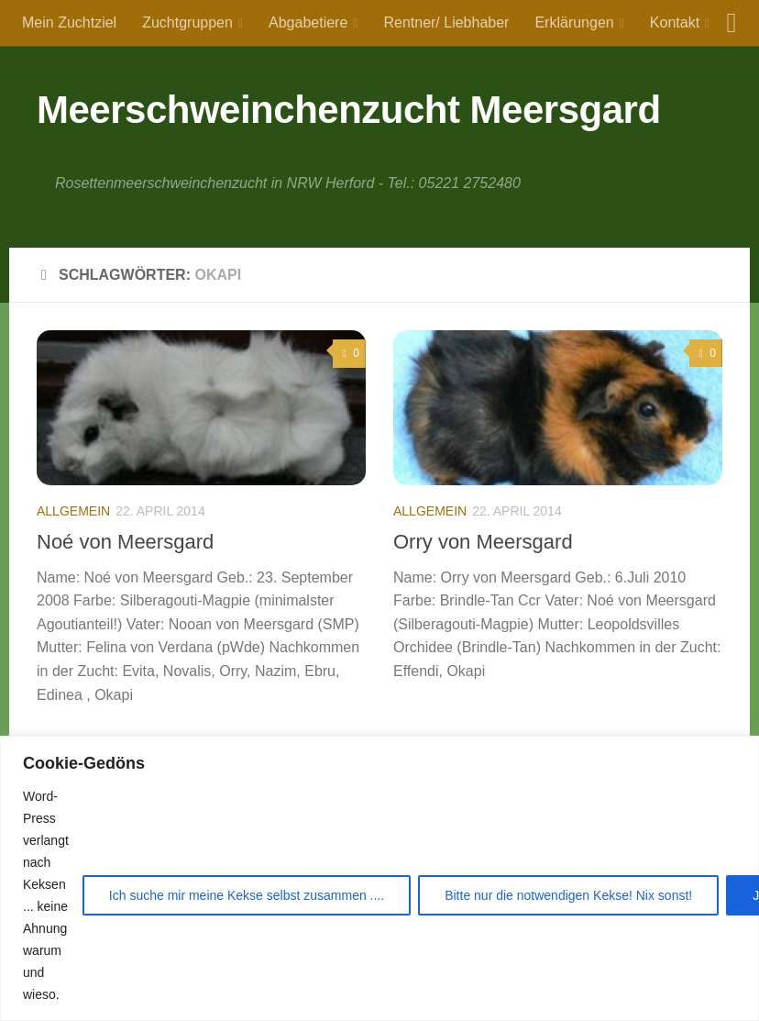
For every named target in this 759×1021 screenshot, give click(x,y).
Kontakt (674, 22)
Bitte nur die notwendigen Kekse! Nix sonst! (568, 895)
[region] (379, 878)
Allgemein (73, 511)
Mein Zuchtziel (69, 22)
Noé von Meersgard (125, 541)
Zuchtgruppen (187, 22)
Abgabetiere (308, 22)
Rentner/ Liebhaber (446, 22)
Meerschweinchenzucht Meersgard (349, 109)
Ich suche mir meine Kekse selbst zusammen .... (246, 895)
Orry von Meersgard (483, 541)
